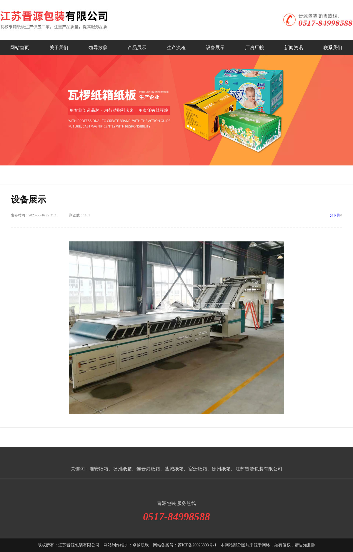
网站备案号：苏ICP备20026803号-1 (184, 545)
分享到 (335, 215)
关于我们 (58, 47)
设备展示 (215, 47)
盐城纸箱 (174, 468)
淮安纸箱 (98, 468)
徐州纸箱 (221, 468)
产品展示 (137, 47)
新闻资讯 (293, 47)
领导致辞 (98, 47)
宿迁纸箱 (197, 468)
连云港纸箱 (148, 468)
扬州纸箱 (122, 468)
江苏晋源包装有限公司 (258, 468)
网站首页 (19, 47)
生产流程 (176, 47)
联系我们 (332, 47)
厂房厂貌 (254, 47)
